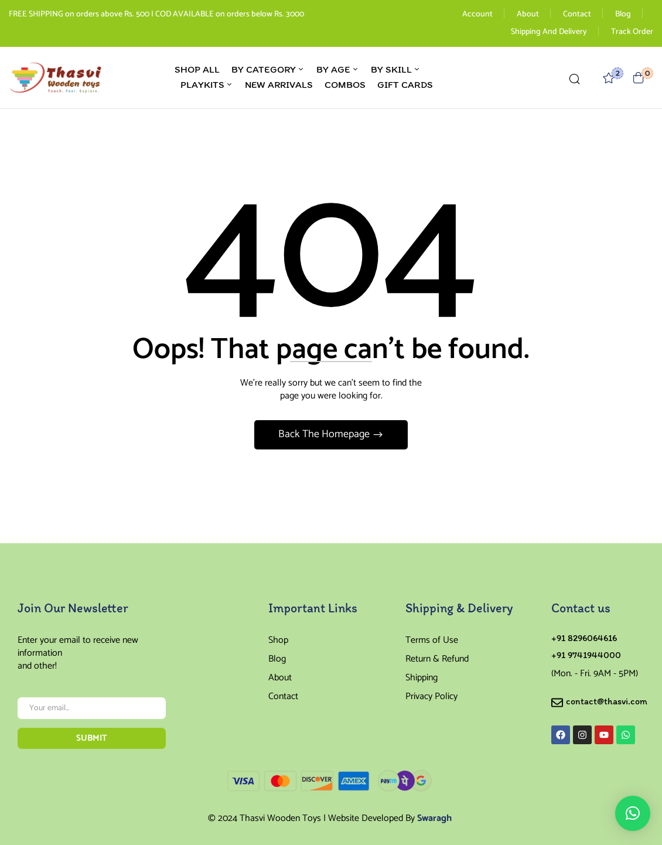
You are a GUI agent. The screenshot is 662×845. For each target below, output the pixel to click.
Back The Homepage (325, 434)
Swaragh (434, 818)
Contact (577, 14)
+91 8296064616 (584, 637)
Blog (623, 14)
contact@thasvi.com (606, 701)
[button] (638, 77)
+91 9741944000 (586, 654)
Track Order (632, 32)
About (528, 14)
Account (477, 14)
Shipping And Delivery (549, 32)
